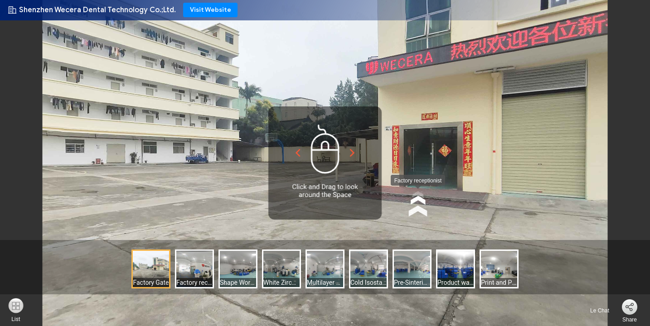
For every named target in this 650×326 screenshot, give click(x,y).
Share (629, 319)
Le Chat (594, 310)
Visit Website (210, 10)
